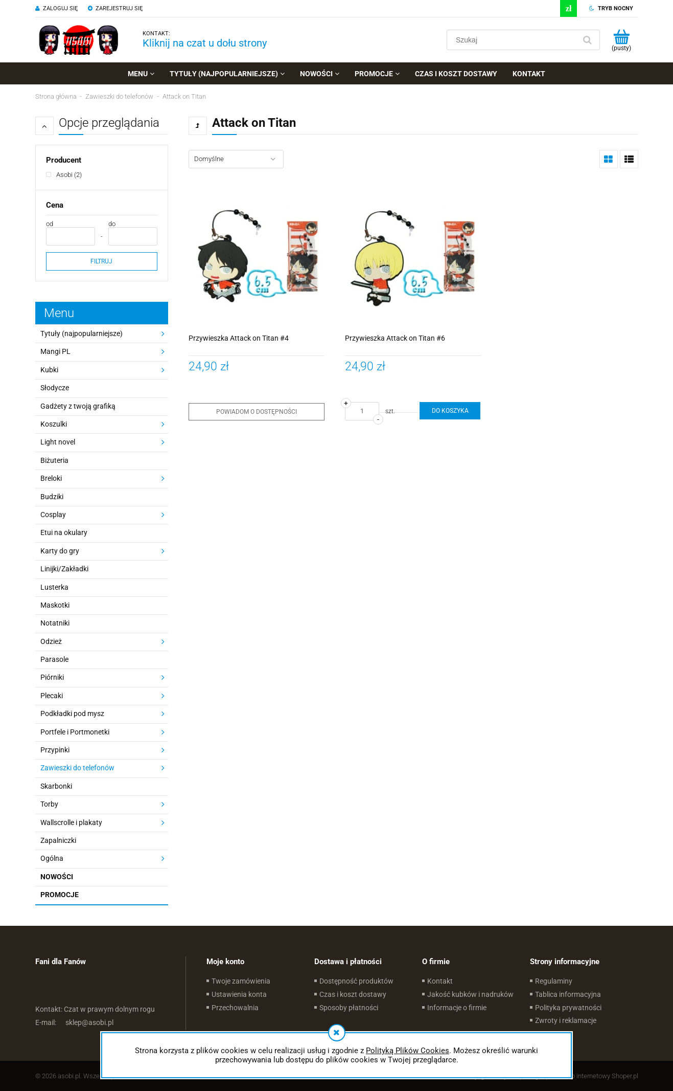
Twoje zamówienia (241, 981)
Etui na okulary (63, 532)
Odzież (51, 641)
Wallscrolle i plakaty (71, 822)
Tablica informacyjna (568, 994)
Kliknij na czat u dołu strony (205, 43)
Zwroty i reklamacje (565, 1020)
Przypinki (54, 750)
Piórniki (52, 677)
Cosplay (53, 514)
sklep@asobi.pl (74, 1022)
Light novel (57, 442)
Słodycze (54, 388)
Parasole (54, 659)
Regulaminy (553, 981)
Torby (49, 804)
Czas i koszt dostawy (352, 994)
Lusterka (54, 587)
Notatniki (54, 623)
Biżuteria (54, 460)
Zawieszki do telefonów (77, 768)
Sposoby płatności (348, 1008)
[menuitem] (141, 73)
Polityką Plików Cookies (407, 1050)
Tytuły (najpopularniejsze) (81, 333)
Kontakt (440, 981)
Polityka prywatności (568, 1008)
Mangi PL (55, 351)
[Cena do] (132, 236)
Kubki (49, 370)
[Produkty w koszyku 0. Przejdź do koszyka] (621, 40)
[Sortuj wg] (236, 159)
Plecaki (51, 696)
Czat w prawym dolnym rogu (95, 1009)
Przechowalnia (235, 1008)
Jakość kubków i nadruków (470, 994)
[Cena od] (70, 236)
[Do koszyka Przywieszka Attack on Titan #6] (450, 410)
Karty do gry (59, 551)
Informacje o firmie (456, 1008)
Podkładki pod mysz (72, 713)
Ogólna (51, 858)
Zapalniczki (58, 840)
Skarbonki (56, 786)
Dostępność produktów (356, 981)
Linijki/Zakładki (64, 569)
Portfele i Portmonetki (74, 732)
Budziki (51, 497)
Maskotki (54, 605)
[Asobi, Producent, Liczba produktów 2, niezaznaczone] (64, 174)
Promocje (59, 894)
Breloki (51, 478)
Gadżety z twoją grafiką (77, 406)
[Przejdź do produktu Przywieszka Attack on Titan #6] (413, 256)
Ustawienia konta (239, 994)
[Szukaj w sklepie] (513, 40)
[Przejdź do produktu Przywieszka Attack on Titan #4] (257, 256)
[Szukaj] (587, 40)
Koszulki (53, 424)
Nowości (56, 877)
